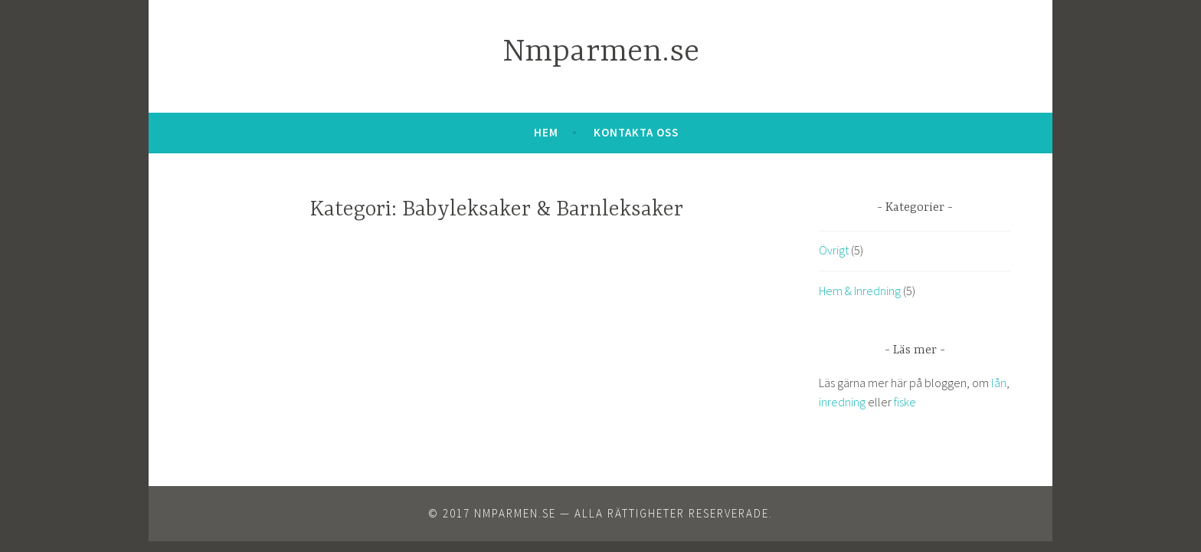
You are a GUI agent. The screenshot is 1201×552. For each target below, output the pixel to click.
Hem (546, 132)
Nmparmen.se (600, 52)
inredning (842, 401)
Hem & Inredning (860, 290)
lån (998, 382)
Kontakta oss (636, 132)
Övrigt (834, 250)
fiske (905, 401)
